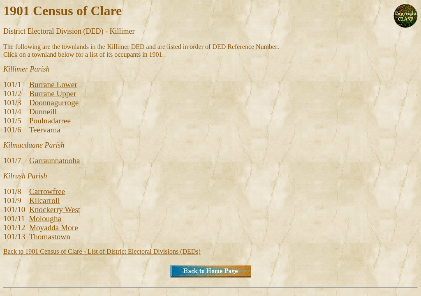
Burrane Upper (52, 93)
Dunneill (43, 111)
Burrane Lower (53, 84)
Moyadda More (53, 227)
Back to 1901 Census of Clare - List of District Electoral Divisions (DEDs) (102, 251)
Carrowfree (47, 191)
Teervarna (44, 129)
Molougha (45, 218)
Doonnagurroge (54, 102)
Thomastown (49, 236)
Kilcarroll (44, 200)
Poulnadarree (50, 120)
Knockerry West (54, 209)
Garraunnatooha (54, 160)
